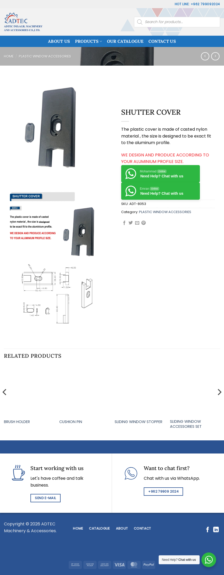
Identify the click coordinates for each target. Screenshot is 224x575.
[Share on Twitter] (131, 223)
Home (9, 56)
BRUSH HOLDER (17, 421)
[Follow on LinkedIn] (216, 530)
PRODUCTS (88, 41)
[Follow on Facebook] (207, 530)
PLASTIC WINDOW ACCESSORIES (45, 56)
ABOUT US (59, 41)
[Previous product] (215, 56)
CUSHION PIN (70, 421)
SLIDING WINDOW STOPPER (138, 421)
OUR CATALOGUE (125, 41)
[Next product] (205, 56)
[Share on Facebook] (124, 223)
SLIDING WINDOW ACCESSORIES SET (186, 424)
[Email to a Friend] (137, 223)
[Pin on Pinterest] (143, 223)
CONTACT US (162, 41)
